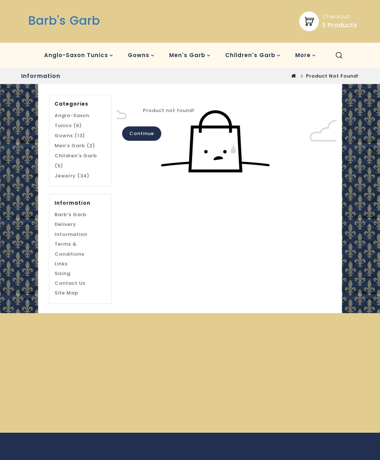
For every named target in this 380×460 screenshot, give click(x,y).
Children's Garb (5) (76, 160)
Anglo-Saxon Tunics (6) (72, 120)
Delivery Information (71, 229)
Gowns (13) (70, 135)
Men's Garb (187, 55)
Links (61, 263)
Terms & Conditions (69, 249)
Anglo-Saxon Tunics (76, 55)
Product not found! (332, 76)
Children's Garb (250, 55)
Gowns (138, 55)
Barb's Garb (64, 20)
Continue (141, 133)
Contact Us (70, 283)
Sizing (62, 273)
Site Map (66, 292)
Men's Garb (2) (75, 145)
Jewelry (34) (72, 175)
